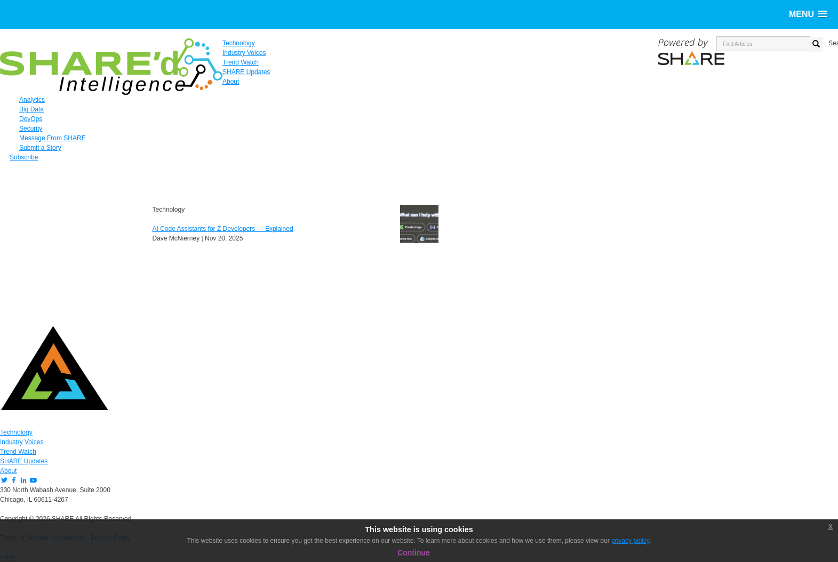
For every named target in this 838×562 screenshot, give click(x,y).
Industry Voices (21, 442)
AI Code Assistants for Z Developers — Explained (223, 228)
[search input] (763, 43)
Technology (16, 432)
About (8, 471)
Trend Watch (18, 451)
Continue (413, 552)
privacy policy (630, 540)
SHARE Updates (23, 461)
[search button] (816, 44)
